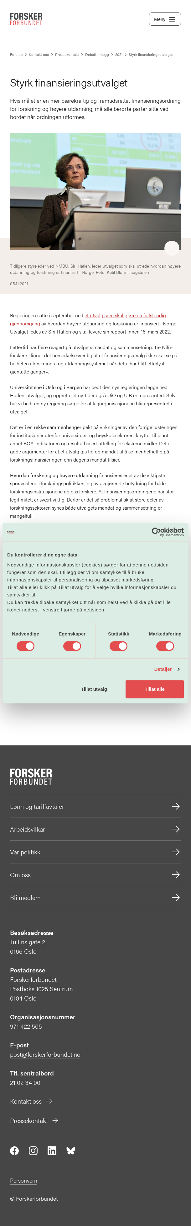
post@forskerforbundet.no (45, 1054)
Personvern (23, 1180)
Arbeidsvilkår (95, 829)
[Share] (171, 248)
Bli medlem (95, 897)
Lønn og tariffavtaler (95, 806)
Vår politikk (95, 852)
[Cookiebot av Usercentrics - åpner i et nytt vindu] (156, 532)
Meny (165, 19)
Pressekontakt (34, 1120)
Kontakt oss (31, 1100)
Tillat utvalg (94, 689)
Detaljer (163, 669)
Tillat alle (155, 689)
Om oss (95, 875)
